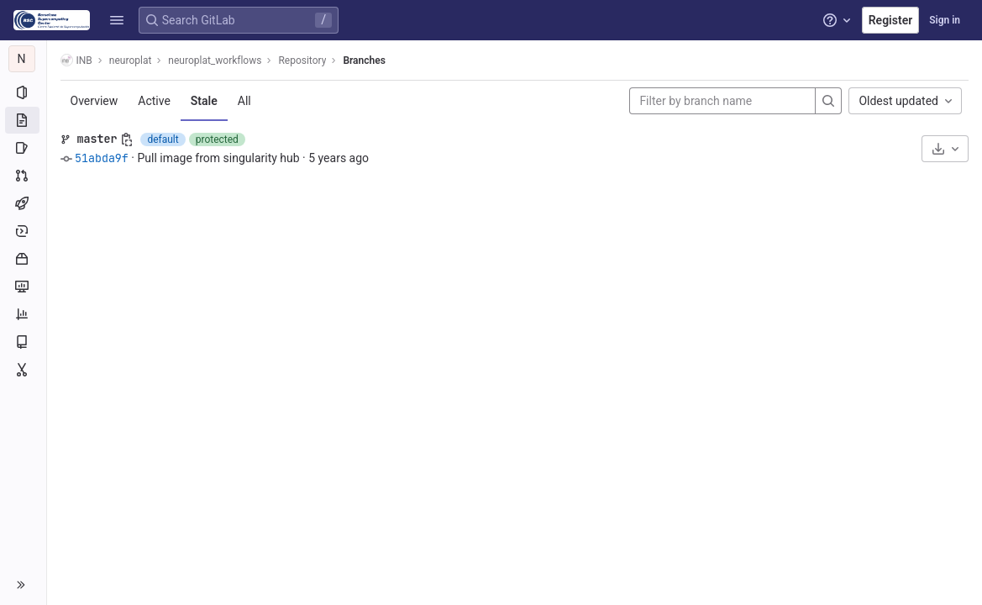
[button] (116, 20)
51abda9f (102, 158)
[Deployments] (23, 231)
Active (155, 101)
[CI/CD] (23, 203)
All (244, 101)
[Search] (828, 100)
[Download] (945, 148)
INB (76, 60)
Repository (303, 60)
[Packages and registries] (23, 258)
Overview (94, 101)
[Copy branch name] (128, 139)
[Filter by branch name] (722, 100)
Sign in (944, 20)
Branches (365, 60)
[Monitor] (23, 286)
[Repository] (23, 120)
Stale (204, 101)
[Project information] (23, 92)
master (97, 138)
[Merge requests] (23, 175)
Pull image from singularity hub (219, 158)
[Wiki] (23, 342)
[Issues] (23, 147)
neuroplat (130, 60)
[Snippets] (23, 369)
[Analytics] (23, 314)
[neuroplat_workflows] (23, 59)
